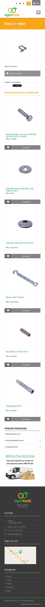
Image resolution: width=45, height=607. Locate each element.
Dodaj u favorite (16, 73)
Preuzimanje (9, 587)
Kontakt (8, 591)
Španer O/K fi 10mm (15, 297)
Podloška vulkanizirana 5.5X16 (19, 243)
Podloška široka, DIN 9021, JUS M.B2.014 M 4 (19, 189)
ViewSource (36, 604)
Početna (8, 577)
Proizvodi (8, 584)
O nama (8, 580)
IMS (29, 604)
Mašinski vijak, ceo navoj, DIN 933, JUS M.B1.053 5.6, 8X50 (21, 135)
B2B (37, 3)
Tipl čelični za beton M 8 (16, 351)
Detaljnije (26, 147)
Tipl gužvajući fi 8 (13, 406)
